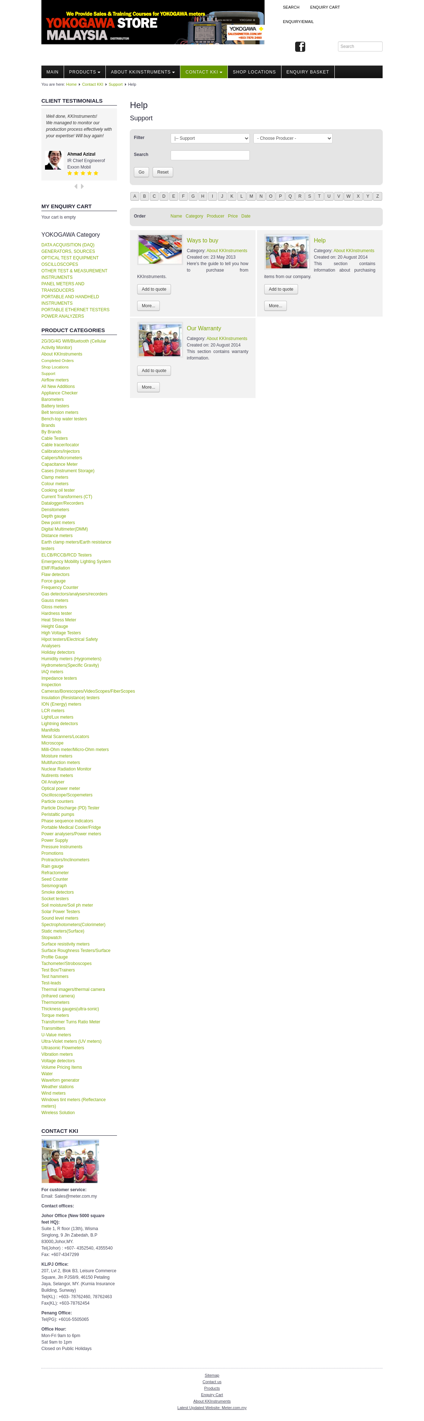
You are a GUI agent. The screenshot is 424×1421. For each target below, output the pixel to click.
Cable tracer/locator (60, 444)
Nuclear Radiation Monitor (66, 769)
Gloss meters (54, 606)
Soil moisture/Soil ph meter (67, 905)
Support (116, 84)
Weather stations (57, 1086)
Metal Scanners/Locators (65, 736)
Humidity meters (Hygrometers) (71, 658)
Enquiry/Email (298, 21)
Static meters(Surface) (62, 931)
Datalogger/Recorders (62, 503)
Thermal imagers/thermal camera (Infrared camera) (73, 992)
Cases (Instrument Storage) (67, 470)
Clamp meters (54, 477)
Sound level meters (59, 918)
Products (84, 72)
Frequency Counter (59, 587)
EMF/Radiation (55, 568)
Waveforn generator (60, 1080)
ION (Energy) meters (61, 704)
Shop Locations (55, 367)
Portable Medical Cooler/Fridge (71, 827)
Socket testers (55, 898)
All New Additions (58, 386)
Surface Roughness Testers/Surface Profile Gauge (75, 954)
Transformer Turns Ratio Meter (70, 1021)
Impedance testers (59, 678)
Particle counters (57, 801)
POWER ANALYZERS (62, 316)
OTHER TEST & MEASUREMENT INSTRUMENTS (74, 274)
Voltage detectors (58, 1060)
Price (233, 216)
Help (320, 240)
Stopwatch (51, 937)
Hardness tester (56, 613)
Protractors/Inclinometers (65, 859)
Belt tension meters (59, 412)
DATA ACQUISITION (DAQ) (68, 244)
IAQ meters (52, 671)
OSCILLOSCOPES (59, 264)
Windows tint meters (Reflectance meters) (73, 1103)
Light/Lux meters (57, 717)
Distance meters (57, 535)
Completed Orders (57, 360)
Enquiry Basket (308, 72)
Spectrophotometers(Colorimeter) (73, 924)
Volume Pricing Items (61, 1067)
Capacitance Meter (59, 464)
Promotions (52, 853)
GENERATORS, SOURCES (68, 251)
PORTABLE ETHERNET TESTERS (75, 309)
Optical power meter (60, 788)
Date (246, 216)
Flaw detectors (55, 574)
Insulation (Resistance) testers (70, 697)
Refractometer (55, 872)
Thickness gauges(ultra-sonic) (70, 1008)
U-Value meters (56, 1034)
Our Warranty (204, 328)
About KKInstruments (143, 72)
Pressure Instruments (61, 846)
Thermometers (55, 1002)
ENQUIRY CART (325, 7)
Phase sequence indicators (67, 820)
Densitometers (55, 509)
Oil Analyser (52, 782)
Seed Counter (54, 879)
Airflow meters (55, 380)
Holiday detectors (58, 652)
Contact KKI (203, 72)
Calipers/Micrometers (61, 457)
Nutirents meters (57, 775)
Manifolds (50, 730)
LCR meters (52, 710)
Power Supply (54, 840)
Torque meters (55, 1015)
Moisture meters (56, 756)
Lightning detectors (59, 723)
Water (47, 1073)
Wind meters (53, 1093)
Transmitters (53, 1028)
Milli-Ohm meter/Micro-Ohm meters (75, 749)
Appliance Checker (59, 393)
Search (291, 7)
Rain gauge (52, 866)
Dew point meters (58, 522)
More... (148, 305)
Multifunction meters (60, 762)
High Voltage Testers (61, 632)
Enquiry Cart (212, 1395)
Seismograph (54, 885)
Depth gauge (53, 516)
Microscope (52, 743)
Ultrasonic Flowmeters (62, 1047)
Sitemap (212, 1375)
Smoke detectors (57, 892)
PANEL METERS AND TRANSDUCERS (62, 287)
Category (194, 216)
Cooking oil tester (58, 490)
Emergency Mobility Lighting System (76, 561)
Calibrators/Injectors (60, 451)
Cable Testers (54, 438)
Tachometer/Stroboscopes (66, 963)
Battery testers (55, 405)
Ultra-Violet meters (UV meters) (71, 1041)
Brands (48, 425)
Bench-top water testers (64, 418)
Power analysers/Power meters (71, 833)
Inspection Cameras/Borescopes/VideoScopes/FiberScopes (79, 688)
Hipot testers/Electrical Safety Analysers (69, 642)
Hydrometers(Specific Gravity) (70, 665)
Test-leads (51, 983)
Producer (216, 216)
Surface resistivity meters (65, 944)
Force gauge (53, 581)
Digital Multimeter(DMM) (64, 529)
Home (71, 84)
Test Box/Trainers (58, 970)
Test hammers (54, 976)
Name (176, 216)
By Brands (51, 431)
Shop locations (254, 72)
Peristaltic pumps (57, 814)
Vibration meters (57, 1054)
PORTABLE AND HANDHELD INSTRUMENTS (70, 300)
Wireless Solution (58, 1112)
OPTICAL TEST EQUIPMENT (70, 257)
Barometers (52, 399)
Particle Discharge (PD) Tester (70, 807)
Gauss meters (54, 600)
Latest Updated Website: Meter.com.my (212, 1408)
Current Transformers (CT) (66, 496)
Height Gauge (54, 626)
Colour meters (54, 483)
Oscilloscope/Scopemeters (67, 794)
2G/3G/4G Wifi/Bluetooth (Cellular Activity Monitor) (73, 344)
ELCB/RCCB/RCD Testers (66, 555)
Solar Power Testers (60, 911)
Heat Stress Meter (58, 619)
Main (52, 72)
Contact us (212, 1382)
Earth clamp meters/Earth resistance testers (76, 545)
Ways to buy (202, 240)
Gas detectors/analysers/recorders (74, 593)
